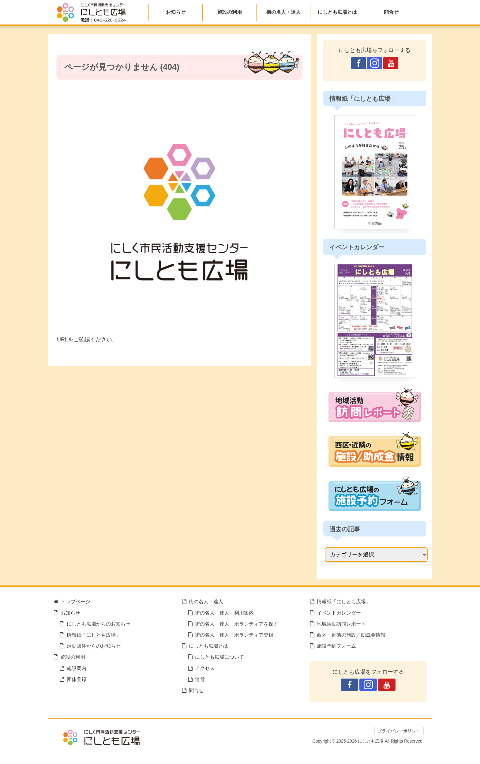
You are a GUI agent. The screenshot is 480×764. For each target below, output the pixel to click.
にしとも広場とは (208, 646)
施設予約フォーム (336, 646)
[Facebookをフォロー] (358, 63)
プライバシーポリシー (398, 730)
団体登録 (76, 679)
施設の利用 (73, 657)
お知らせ (70, 612)
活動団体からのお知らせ (94, 646)
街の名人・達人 (206, 601)
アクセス (205, 668)
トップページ (75, 601)
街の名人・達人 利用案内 (224, 612)
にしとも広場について (219, 657)
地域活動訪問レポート (341, 624)
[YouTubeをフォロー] (390, 63)
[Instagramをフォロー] (374, 63)
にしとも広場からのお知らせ (98, 624)
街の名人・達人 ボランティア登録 (234, 635)
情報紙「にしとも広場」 (94, 635)
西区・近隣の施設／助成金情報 (351, 635)
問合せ (196, 690)
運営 (200, 679)
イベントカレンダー (339, 612)
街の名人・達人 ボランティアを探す (236, 624)
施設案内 (76, 668)
